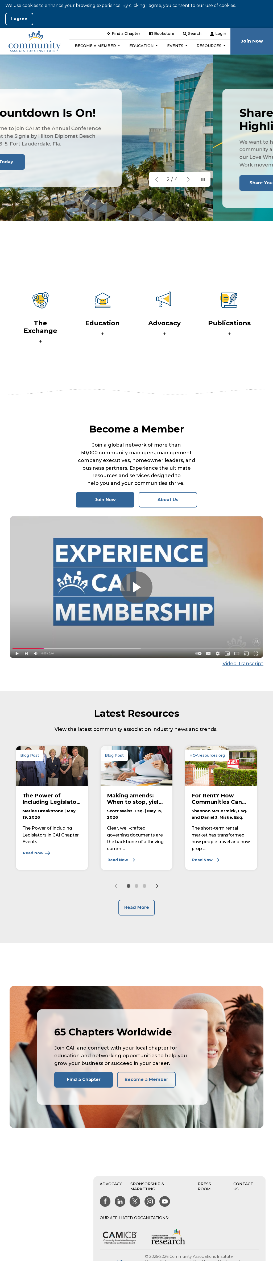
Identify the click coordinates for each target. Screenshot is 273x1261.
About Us (168, 499)
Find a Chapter (84, 1079)
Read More (136, 907)
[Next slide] (157, 886)
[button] (96, 46)
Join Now (115, 502)
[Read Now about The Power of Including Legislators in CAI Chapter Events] (36, 853)
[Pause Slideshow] (202, 179)
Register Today (55, 161)
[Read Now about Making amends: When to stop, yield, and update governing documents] (121, 860)
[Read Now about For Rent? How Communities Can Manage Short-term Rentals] (206, 860)
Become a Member (146, 1079)
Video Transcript (242, 664)
